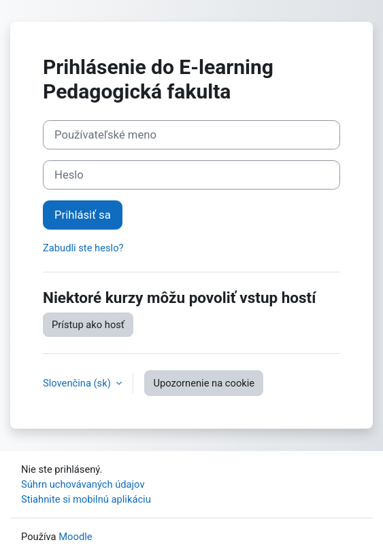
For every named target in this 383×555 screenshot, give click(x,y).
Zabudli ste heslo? (83, 248)
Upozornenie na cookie (203, 383)
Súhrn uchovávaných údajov (83, 484)
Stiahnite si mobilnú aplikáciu (86, 499)
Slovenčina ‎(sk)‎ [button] (78, 383)
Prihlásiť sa (82, 215)
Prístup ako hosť (88, 325)
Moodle (75, 537)
